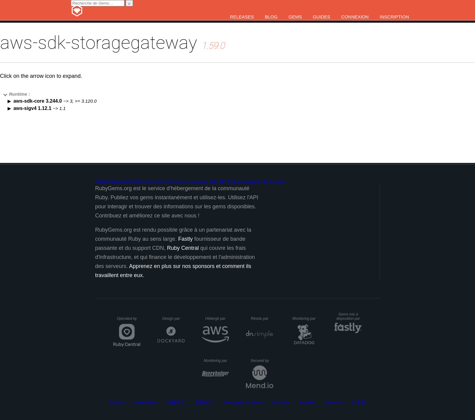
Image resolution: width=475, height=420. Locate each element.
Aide (213, 181)
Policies (235, 181)
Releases (242, 16)
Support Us (255, 181)
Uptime (115, 181)
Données (145, 181)
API (222, 181)
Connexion (355, 16)
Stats (160, 181)
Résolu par (262, 318)
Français (281, 402)
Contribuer (177, 181)
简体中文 (176, 402)
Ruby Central (183, 248)
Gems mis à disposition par (349, 316)
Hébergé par (217, 318)
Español (307, 402)
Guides (322, 16)
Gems (295, 16)
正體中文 (204, 402)
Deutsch (334, 402)
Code (129, 181)
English (116, 402)
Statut (101, 181)
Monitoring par (304, 318)
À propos (199, 181)
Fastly (185, 239)
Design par (173, 318)
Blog (271, 16)
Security (276, 181)
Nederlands (145, 402)
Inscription (394, 16)
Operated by (129, 320)
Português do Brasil (243, 402)
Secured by (262, 361)
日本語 (359, 402)
